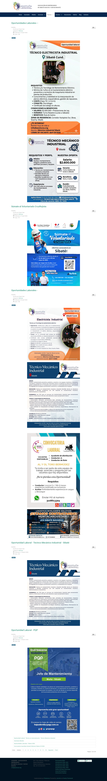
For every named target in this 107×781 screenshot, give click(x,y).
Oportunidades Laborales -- (24, 23)
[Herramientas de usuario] (94, 27)
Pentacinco (47, 778)
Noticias (21, 31)
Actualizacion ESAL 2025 (61, 767)
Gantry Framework (68, 778)
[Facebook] (81, 761)
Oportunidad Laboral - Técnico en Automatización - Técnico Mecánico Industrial (34, 738)
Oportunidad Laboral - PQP (24, 630)
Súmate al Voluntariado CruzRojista (28, 206)
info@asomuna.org (16, 767)
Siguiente (50, 750)
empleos (13, 37)
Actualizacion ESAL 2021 (61, 762)
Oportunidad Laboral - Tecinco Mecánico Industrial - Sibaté (40, 542)
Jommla (58, 778)
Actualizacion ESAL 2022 (61, 764)
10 (46, 750)
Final (56, 750)
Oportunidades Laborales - (24, 290)
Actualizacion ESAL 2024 (61, 766)
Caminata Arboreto (19, 741)
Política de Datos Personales (62, 769)
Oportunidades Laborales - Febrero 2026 (24, 743)
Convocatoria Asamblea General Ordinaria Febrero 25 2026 (29, 746)
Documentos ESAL (60, 760)
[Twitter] (88, 761)
